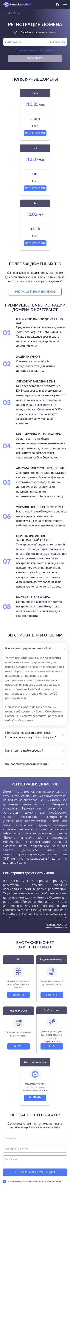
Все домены (47, 50)
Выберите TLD (57, 42)
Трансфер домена (26, 50)
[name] (35, 1138)
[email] (35, 1148)
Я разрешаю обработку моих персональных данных (33, 1181)
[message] (35, 1159)
